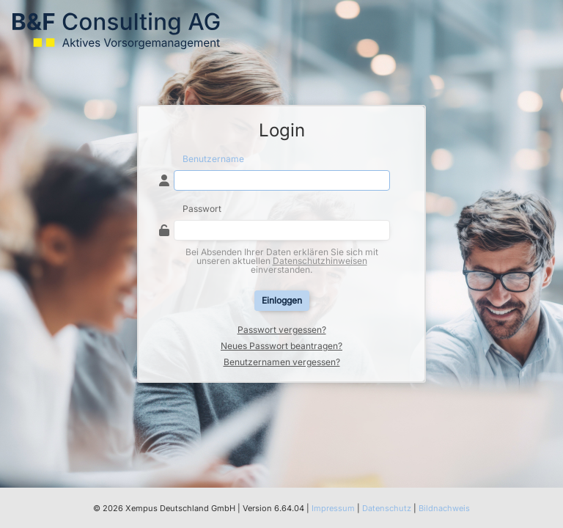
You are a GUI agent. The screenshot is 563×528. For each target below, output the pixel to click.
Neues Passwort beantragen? (281, 346)
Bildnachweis (444, 508)
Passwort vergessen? (282, 330)
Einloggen (282, 300)
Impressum (333, 508)
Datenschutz (386, 508)
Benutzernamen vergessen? (282, 362)
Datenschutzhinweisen (320, 260)
